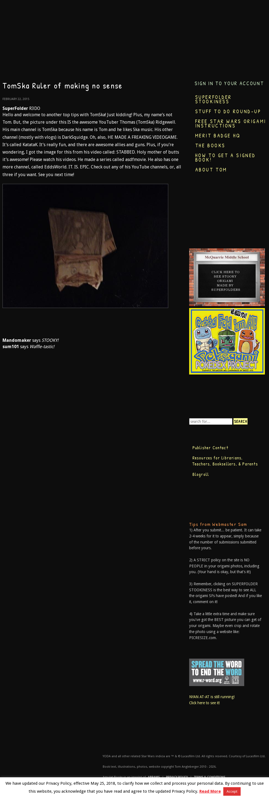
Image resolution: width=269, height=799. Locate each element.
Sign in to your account (229, 83)
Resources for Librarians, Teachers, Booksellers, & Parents (225, 461)
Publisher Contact (210, 448)
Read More (210, 791)
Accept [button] (232, 791)
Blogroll (200, 474)
